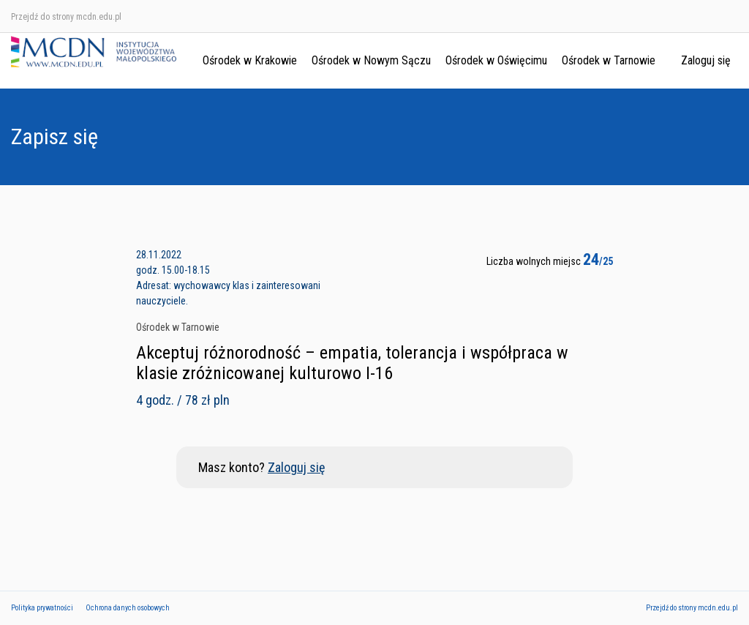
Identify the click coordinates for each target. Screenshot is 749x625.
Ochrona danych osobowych (128, 608)
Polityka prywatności (42, 608)
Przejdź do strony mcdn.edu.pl (66, 17)
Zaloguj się (706, 60)
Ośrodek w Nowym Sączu (371, 60)
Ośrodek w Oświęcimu (496, 60)
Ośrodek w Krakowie (250, 60)
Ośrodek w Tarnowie (608, 60)
